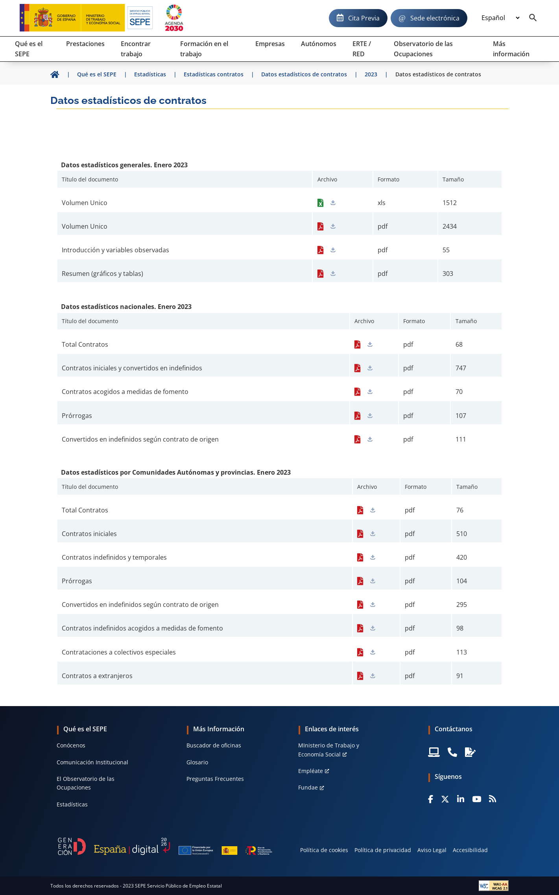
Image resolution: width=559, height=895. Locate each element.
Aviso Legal (431, 850)
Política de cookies (324, 850)
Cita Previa (364, 18)
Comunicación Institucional (92, 762)
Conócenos (71, 745)
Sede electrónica (434, 18)
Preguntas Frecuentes (215, 778)
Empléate (310, 771)
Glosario (197, 762)
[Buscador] (533, 18)
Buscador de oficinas (213, 745)
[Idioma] (500, 18)
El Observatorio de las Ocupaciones (85, 783)
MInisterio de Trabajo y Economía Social (328, 750)
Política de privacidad (382, 850)
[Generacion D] (165, 847)
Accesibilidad (470, 850)
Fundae (308, 787)
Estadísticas (72, 804)
